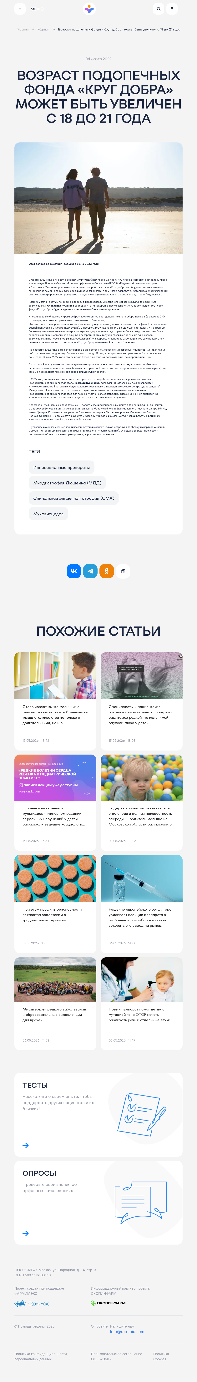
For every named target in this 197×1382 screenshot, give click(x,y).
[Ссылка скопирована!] (123, 575)
